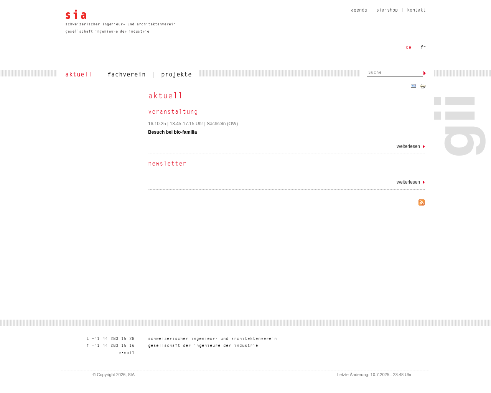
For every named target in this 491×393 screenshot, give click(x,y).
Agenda (359, 10)
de (408, 47)
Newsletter (167, 164)
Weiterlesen (411, 148)
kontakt (416, 10)
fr (423, 47)
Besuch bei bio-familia (172, 132)
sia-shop (387, 10)
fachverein (126, 75)
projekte (176, 75)
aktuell (78, 75)
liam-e (127, 353)
